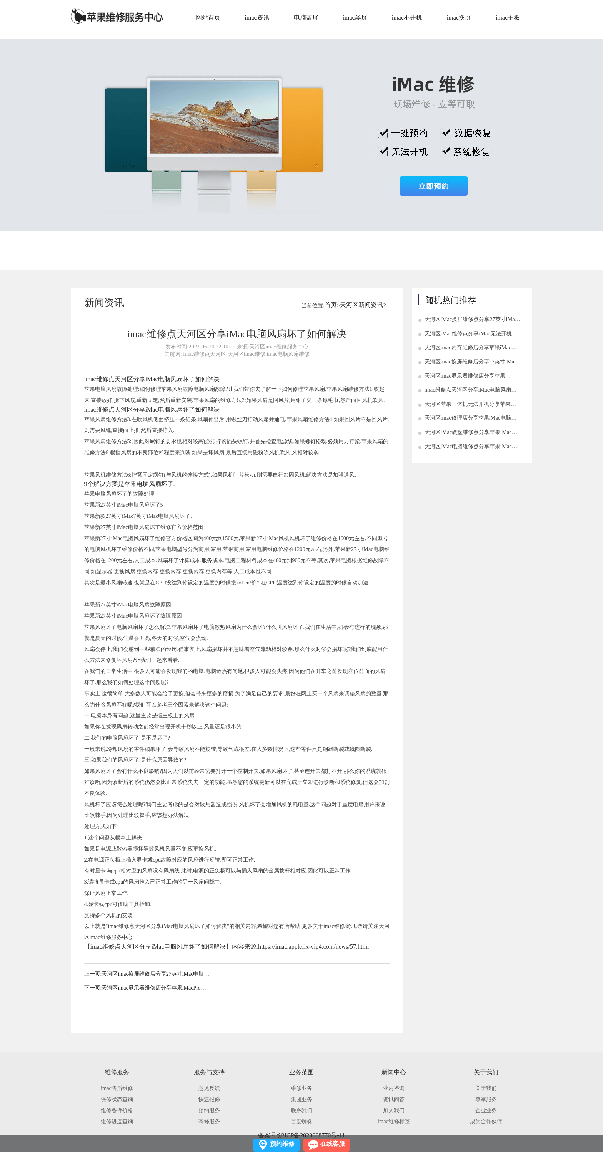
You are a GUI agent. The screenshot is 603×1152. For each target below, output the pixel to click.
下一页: (93, 988)
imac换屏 (459, 17)
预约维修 (282, 1143)
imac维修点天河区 (204, 354)
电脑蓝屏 (306, 17)
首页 (331, 304)
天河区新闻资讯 (361, 304)
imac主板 (508, 17)
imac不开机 (407, 17)
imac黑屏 (355, 17)
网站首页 (208, 17)
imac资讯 (257, 17)
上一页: (93, 974)
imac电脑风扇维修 (288, 354)
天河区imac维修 (246, 354)
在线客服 (332, 1143)
